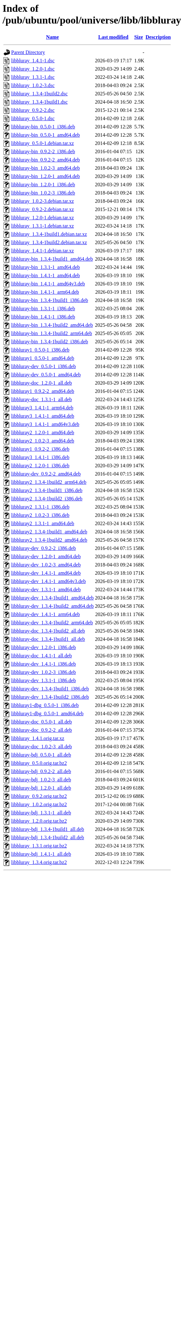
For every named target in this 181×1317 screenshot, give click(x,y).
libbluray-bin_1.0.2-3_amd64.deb (45, 168)
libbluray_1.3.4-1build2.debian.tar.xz (49, 242)
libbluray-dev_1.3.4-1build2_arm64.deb (52, 622)
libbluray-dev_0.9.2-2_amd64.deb (46, 474)
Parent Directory (28, 52)
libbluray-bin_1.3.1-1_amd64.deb (45, 267)
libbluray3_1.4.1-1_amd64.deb (42, 416)
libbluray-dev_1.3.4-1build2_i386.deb (50, 697)
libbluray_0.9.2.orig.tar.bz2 (39, 796)
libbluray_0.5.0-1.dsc (32, 118)
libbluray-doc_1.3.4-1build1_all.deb (48, 639)
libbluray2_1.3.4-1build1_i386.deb (47, 490)
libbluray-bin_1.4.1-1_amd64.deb (45, 275)
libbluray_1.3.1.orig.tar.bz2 (39, 845)
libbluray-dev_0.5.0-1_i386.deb (43, 366)
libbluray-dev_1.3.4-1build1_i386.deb (50, 688)
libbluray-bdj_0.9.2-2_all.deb (41, 771)
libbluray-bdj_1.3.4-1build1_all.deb (47, 829)
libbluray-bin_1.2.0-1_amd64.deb (45, 176)
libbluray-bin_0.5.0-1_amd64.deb (45, 135)
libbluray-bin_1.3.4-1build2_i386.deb (49, 341)
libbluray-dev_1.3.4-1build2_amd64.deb (52, 606)
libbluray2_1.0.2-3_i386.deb (40, 515)
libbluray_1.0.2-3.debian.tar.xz (42, 201)
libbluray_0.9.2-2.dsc (32, 110)
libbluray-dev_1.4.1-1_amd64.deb (46, 573)
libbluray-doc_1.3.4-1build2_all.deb (48, 631)
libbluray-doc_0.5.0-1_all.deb (41, 721)
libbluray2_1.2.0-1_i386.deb (40, 465)
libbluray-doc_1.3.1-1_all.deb (41, 399)
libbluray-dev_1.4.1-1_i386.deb (43, 664)
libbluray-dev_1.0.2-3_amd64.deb (46, 564)
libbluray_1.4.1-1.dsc (32, 60)
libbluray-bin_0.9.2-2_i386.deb (43, 151)
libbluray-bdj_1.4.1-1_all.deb (41, 854)
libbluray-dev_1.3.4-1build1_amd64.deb (52, 597)
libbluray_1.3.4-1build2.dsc (39, 93)
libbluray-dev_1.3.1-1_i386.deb (43, 680)
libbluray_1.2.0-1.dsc (32, 69)
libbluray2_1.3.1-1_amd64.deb (42, 523)
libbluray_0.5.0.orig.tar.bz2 (39, 763)
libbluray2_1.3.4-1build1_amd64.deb (49, 531)
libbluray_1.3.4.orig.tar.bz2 (39, 862)
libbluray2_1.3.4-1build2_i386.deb (47, 498)
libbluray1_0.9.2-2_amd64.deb (42, 391)
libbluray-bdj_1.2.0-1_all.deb (41, 788)
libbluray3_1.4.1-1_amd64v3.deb (45, 424)
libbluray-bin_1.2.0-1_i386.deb (43, 184)
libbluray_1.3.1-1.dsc (32, 77)
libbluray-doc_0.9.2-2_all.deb (41, 730)
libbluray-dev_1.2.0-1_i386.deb (43, 647)
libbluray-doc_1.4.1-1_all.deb (41, 655)
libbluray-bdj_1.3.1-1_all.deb (41, 812)
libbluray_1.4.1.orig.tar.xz (37, 738)
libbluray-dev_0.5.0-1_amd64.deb (46, 374)
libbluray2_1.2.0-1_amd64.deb (42, 432)
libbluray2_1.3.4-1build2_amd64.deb (49, 540)
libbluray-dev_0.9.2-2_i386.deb (43, 548)
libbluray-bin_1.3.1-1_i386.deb (43, 308)
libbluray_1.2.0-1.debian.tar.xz (42, 217)
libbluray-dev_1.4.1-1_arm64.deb (45, 614)
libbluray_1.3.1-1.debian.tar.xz (42, 226)
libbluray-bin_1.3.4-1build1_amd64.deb (52, 259)
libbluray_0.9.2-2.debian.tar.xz (42, 209)
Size (138, 37)
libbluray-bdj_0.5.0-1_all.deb (41, 755)
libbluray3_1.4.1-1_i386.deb (40, 457)
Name (52, 37)
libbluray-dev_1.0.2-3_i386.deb (43, 672)
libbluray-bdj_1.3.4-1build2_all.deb (47, 837)
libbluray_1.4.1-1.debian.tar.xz (42, 250)
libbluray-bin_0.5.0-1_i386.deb (43, 126)
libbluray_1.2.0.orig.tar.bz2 (39, 821)
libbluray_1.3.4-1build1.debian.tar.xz (49, 234)
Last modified (113, 37)
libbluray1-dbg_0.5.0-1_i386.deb (45, 705)
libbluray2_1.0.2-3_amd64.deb (42, 440)
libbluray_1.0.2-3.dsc (32, 85)
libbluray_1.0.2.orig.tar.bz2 (39, 804)
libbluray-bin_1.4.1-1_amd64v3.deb (48, 283)
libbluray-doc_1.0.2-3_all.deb (41, 746)
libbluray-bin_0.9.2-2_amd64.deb (45, 159)
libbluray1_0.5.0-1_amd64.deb (42, 358)
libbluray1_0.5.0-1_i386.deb (40, 350)
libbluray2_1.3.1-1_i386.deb (40, 507)
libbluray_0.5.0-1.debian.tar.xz (42, 143)
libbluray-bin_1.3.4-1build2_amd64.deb (52, 325)
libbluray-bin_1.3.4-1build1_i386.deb (49, 300)
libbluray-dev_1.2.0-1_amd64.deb (46, 556)
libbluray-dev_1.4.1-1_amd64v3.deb (48, 581)
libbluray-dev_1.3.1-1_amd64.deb (46, 589)
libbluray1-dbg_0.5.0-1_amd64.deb (47, 713)
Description (158, 37)
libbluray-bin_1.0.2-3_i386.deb (43, 192)
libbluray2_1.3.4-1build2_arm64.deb (48, 482)
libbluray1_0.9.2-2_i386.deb (40, 449)
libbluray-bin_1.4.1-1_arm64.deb (45, 292)
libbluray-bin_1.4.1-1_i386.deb (43, 316)
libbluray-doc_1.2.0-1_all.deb (41, 383)
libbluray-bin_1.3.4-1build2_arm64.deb (51, 333)
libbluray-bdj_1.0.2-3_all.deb (41, 779)
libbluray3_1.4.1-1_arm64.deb (42, 407)
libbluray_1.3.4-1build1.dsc (39, 102)
